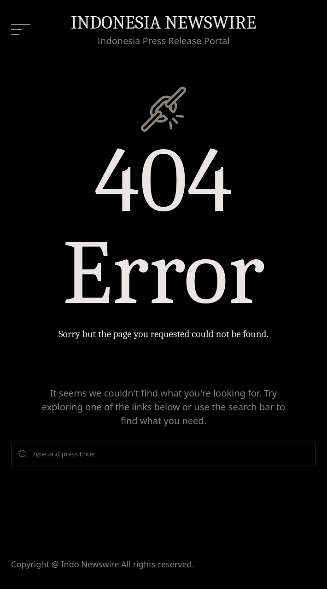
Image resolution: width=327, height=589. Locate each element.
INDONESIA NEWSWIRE (164, 22)
